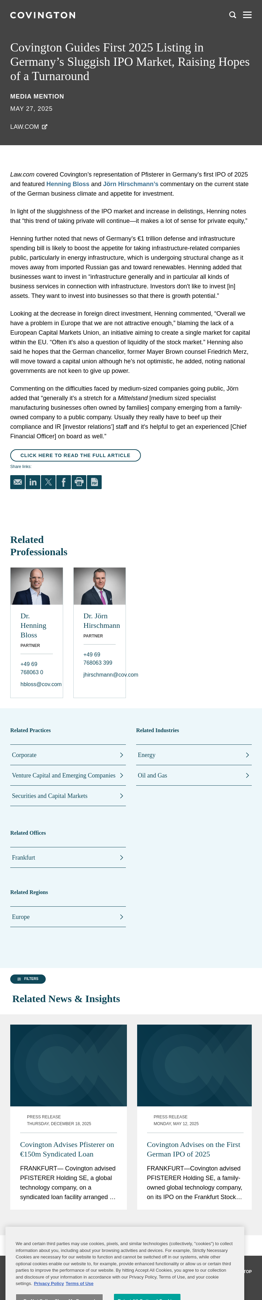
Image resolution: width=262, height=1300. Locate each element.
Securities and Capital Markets (49, 795)
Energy (147, 755)
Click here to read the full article (75, 455)
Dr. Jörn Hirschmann (100, 620)
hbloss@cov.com (36, 684)
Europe (21, 916)
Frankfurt (23, 857)
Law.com (24, 126)
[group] (44, 1240)
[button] (27, 1239)
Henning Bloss (67, 184)
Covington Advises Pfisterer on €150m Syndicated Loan (67, 1133)
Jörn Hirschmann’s (130, 184)
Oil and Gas (152, 775)
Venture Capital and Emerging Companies (64, 775)
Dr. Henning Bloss (33, 625)
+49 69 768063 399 (98, 659)
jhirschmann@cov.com (100, 675)
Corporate (24, 755)
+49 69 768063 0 (31, 668)
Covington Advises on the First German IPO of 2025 (194, 1133)
